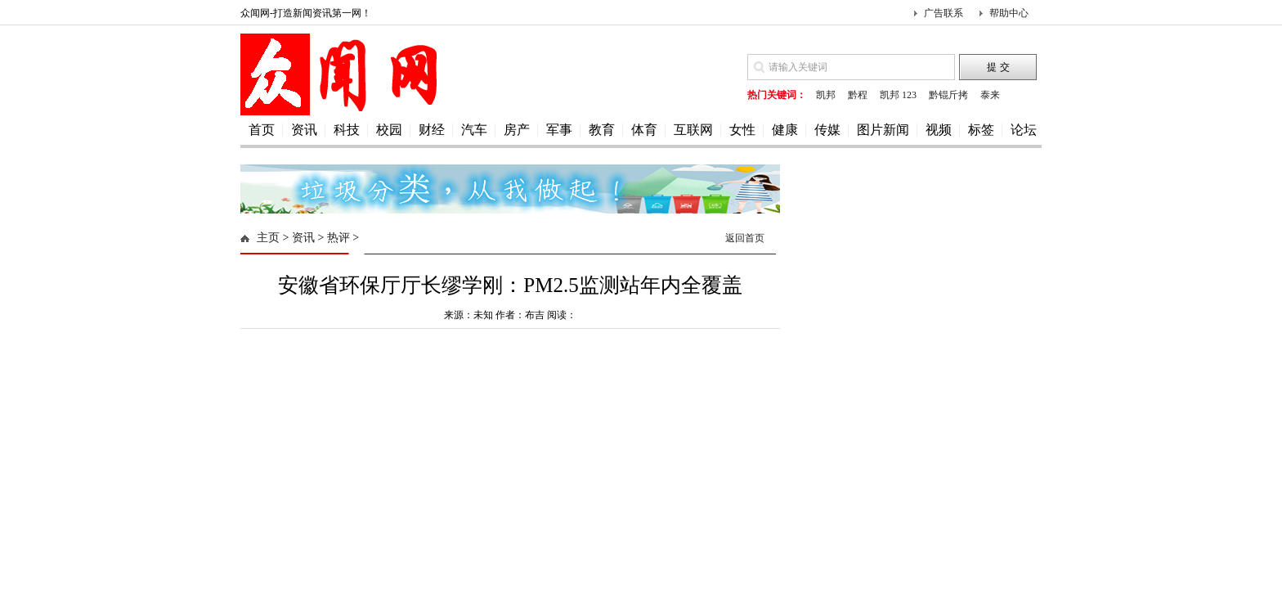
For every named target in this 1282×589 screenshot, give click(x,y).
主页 (268, 238)
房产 (517, 130)
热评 (338, 238)
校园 (389, 130)
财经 (432, 130)
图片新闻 (883, 130)
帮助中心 (1009, 13)
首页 (262, 130)
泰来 (990, 95)
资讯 (304, 130)
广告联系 (943, 13)
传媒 (827, 130)
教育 (602, 130)
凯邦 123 (898, 95)
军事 (559, 130)
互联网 (693, 130)
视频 (939, 130)
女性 (742, 130)
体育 (644, 130)
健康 (785, 130)
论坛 (1024, 130)
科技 (347, 130)
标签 (981, 130)
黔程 (857, 95)
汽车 (474, 130)
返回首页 (744, 238)
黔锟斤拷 (948, 95)
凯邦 (826, 95)
